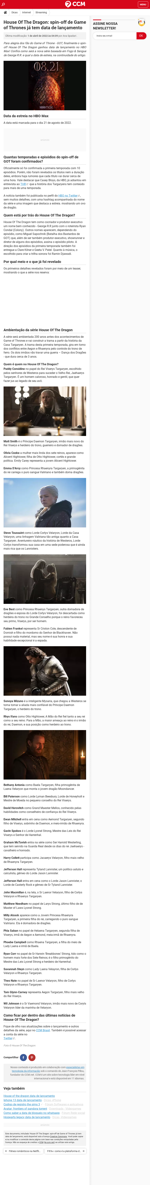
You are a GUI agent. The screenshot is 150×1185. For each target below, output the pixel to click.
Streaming (41, 12)
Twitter (8, 1038)
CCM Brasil (43, 1030)
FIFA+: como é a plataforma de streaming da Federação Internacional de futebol (64, 1152)
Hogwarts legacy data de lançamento (27, 1117)
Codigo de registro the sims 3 (22, 1104)
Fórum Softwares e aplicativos (64, 1104)
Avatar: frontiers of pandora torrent (25, 1108)
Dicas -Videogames (64, 1117)
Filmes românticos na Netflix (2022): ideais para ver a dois (24, 1152)
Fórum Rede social (73, 1113)
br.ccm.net (49, 1142)
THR (23, 184)
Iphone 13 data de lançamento (23, 1100)
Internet (26, 12)
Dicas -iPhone (52, 1100)
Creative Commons (58, 1136)
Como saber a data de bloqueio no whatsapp (32, 1113)
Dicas (15, 12)
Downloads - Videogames (65, 1108)
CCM (41, 1142)
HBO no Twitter (67, 195)
